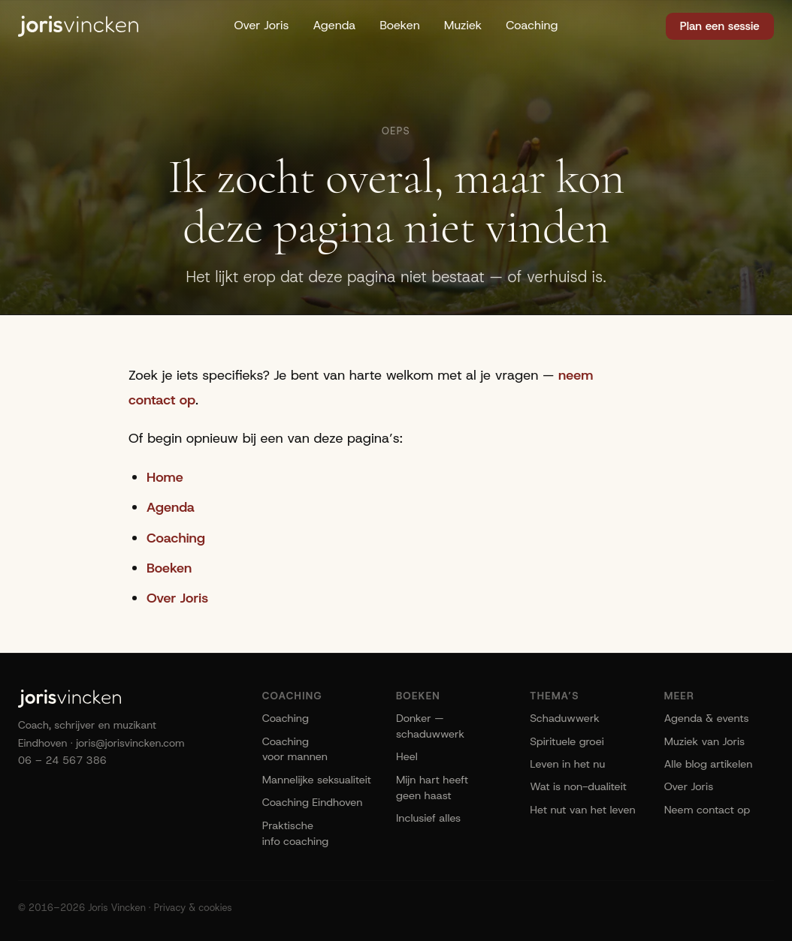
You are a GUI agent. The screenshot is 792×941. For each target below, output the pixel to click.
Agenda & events (706, 718)
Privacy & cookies (193, 907)
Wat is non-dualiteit (578, 786)
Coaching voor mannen (295, 749)
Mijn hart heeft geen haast (432, 787)
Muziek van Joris (704, 741)
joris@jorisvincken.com (130, 743)
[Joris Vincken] (78, 26)
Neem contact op (707, 809)
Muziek (463, 25)
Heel (407, 756)
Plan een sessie (720, 26)
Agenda (334, 25)
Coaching (532, 25)
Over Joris (261, 25)
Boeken (399, 25)
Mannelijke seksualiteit (316, 779)
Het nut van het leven (582, 809)
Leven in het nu (567, 763)
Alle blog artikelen (708, 763)
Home (165, 477)
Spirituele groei (566, 741)
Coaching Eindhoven (312, 802)
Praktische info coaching (295, 833)
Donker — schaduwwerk (430, 726)
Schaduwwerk (565, 718)
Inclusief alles (428, 817)
